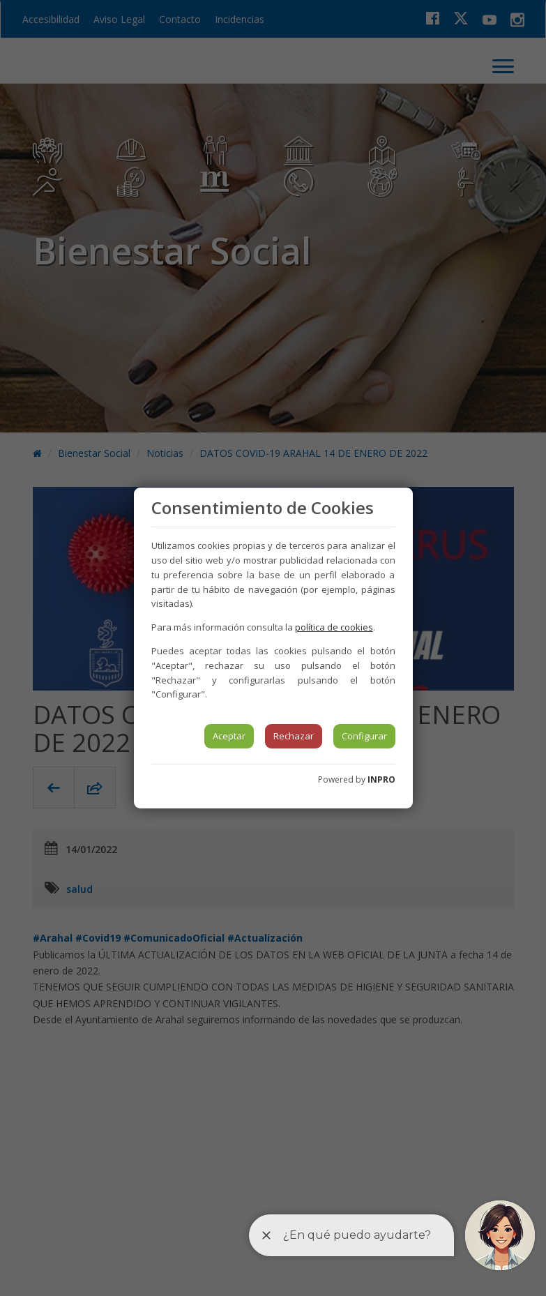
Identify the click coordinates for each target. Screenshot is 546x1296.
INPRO (381, 779)
